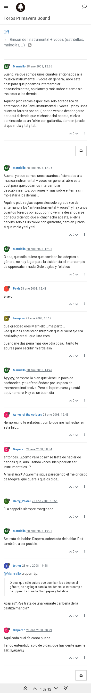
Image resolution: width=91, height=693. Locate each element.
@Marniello (12, 573)
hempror (19, 318)
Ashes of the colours (27, 414)
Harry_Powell (22, 501)
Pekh (16, 288)
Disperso (19, 449)
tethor (17, 565)
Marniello (19, 66)
